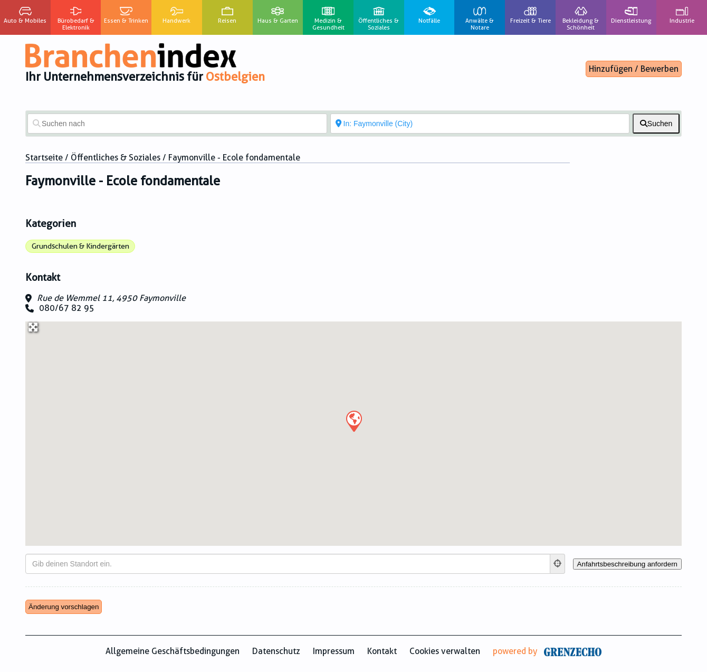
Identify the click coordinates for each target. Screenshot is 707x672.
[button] (353, 421)
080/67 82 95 (66, 308)
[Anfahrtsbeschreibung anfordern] (627, 564)
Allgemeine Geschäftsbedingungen (173, 651)
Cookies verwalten (444, 651)
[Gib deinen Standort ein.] (287, 564)
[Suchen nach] (177, 123)
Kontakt (382, 651)
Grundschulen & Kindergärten (80, 246)
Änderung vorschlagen (63, 607)
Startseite (44, 158)
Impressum (334, 651)
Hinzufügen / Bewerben (634, 69)
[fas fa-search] (656, 123)
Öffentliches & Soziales (115, 158)
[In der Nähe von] (480, 123)
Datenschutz (276, 651)
